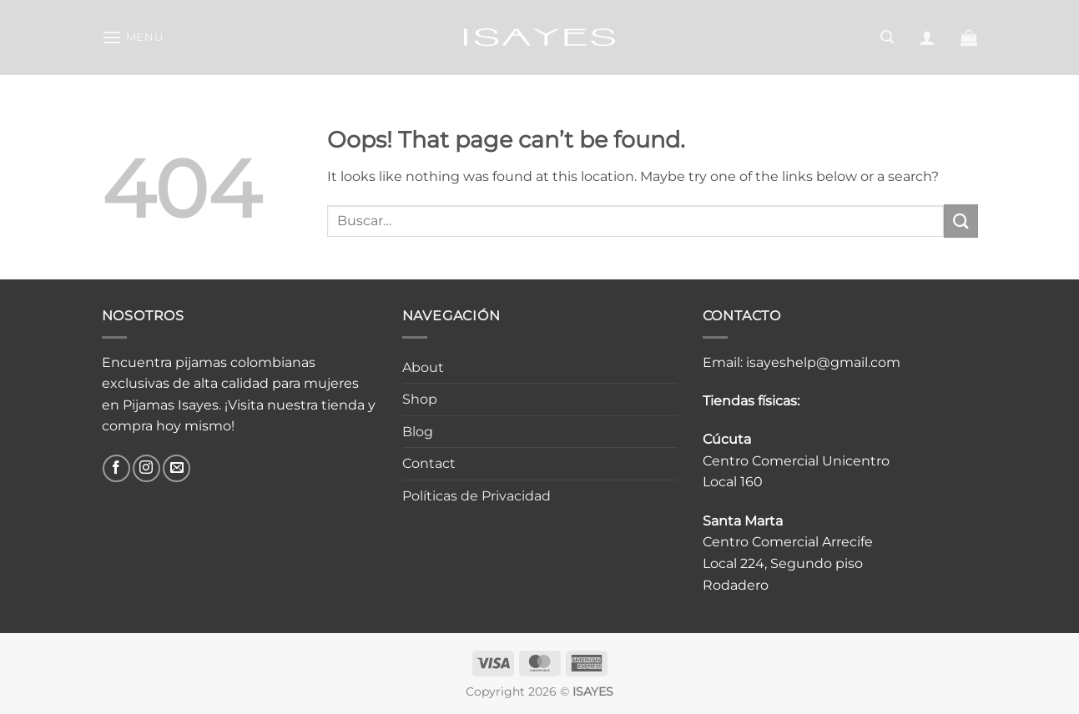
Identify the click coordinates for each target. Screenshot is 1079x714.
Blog (417, 432)
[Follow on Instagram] (146, 468)
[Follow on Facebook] (116, 468)
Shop (419, 399)
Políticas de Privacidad (476, 496)
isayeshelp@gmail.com (823, 362)
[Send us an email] (176, 468)
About (423, 367)
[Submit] (960, 220)
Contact (429, 463)
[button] (133, 37)
